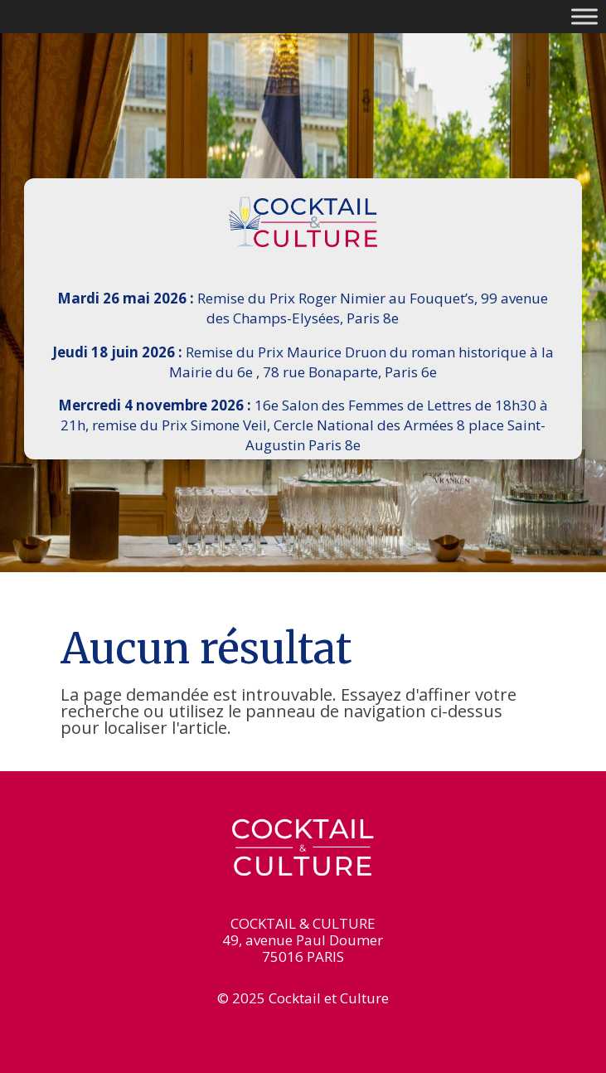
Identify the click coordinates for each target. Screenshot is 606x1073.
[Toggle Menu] (584, 16)
